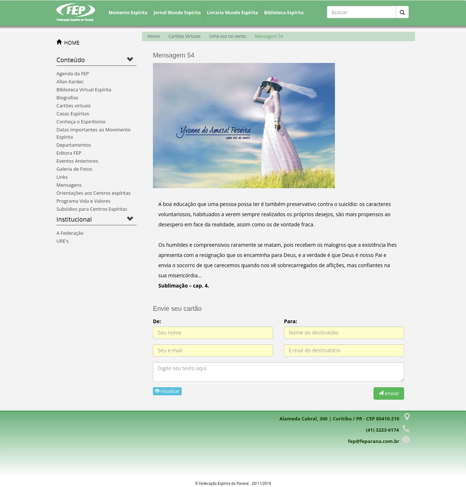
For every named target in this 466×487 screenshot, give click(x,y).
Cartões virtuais (73, 105)
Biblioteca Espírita (283, 12)
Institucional (74, 219)
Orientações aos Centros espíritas (93, 193)
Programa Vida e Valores (83, 201)
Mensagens (69, 185)
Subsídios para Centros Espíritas (91, 209)
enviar (388, 393)
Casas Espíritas (72, 113)
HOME (71, 42)
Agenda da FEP (72, 73)
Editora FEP (69, 153)
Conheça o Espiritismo (81, 121)
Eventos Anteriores (77, 161)
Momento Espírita (127, 12)
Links (62, 177)
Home (153, 36)
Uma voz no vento (227, 36)
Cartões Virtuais (185, 36)
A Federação (70, 233)
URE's (62, 241)
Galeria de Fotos (74, 169)
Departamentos (73, 145)
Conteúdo (70, 59)
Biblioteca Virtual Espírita (83, 89)
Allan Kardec (70, 81)
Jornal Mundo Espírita (177, 12)
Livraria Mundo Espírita (232, 12)
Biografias (67, 97)
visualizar (167, 391)
